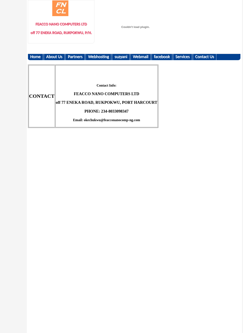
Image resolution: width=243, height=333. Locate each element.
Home (35, 56)
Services (182, 56)
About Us (54, 56)
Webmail (140, 56)
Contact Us (204, 56)
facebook (162, 56)
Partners (75, 56)
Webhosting (98, 56)
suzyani (120, 56)
